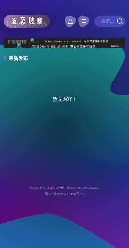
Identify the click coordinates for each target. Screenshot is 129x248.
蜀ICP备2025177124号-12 (64, 194)
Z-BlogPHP (55, 187)
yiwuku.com (91, 187)
